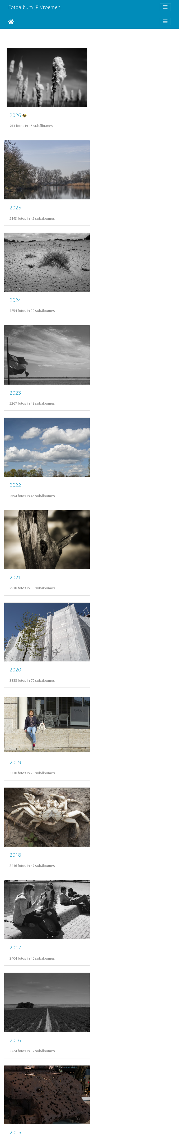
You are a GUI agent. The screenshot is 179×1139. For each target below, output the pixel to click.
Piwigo (102, 1128)
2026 (15, 112)
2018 (15, 470)
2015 (105, 559)
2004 (15, 1096)
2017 (105, 470)
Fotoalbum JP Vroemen (34, 7)
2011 (105, 738)
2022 (15, 291)
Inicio (11, 21)
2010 (15, 827)
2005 (105, 1007)
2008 (15, 917)
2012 (15, 738)
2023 (105, 201)
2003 (105, 1096)
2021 (105, 291)
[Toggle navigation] (165, 7)
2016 (15, 559)
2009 (105, 827)
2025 (105, 112)
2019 (105, 380)
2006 (15, 1006)
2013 (105, 648)
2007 (105, 917)
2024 (15, 201)
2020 (15, 380)
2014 (15, 649)
